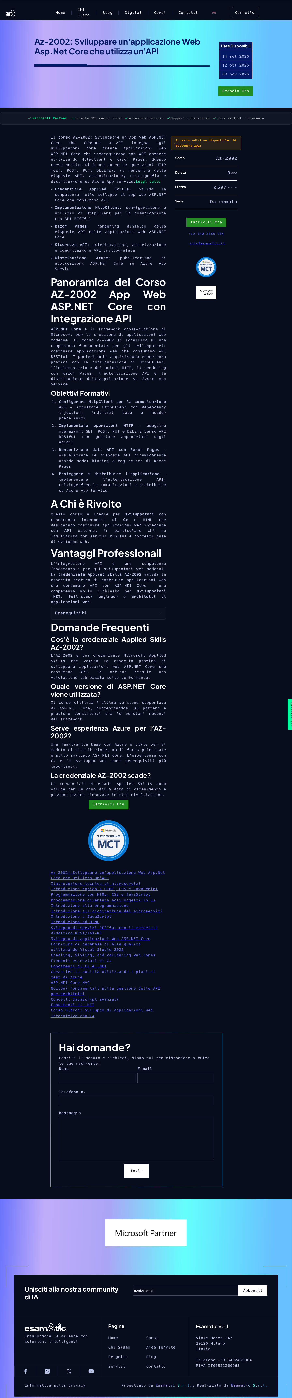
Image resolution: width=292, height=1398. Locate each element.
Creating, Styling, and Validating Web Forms (103, 955)
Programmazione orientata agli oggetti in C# (103, 900)
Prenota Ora (235, 92)
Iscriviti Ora (108, 804)
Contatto (156, 1383)
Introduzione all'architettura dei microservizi (107, 911)
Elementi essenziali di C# (81, 961)
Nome (64, 1069)
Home (60, 13)
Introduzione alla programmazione (90, 906)
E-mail (144, 1069)
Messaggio (70, 1113)
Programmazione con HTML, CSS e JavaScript (100, 895)
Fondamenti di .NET (72, 1005)
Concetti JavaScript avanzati (85, 999)
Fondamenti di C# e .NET (79, 966)
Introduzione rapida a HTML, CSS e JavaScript (104, 889)
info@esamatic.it (207, 243)
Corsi (160, 13)
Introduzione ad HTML (75, 922)
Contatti (188, 13)
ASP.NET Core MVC (70, 983)
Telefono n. (72, 1092)
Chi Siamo (83, 12)
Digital (133, 13)
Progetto (118, 1373)
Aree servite (160, 1364)
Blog (107, 13)
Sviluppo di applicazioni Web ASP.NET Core (100, 939)
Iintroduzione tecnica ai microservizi (96, 884)
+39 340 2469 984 (206, 233)
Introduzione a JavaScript (81, 917)
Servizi (116, 1383)
